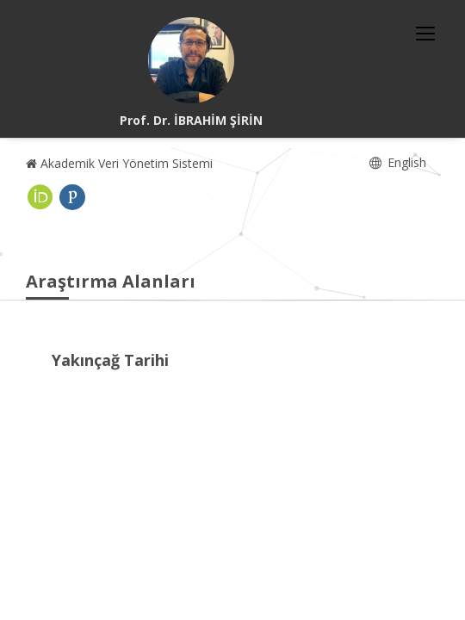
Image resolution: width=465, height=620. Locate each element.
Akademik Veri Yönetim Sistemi (119, 163)
